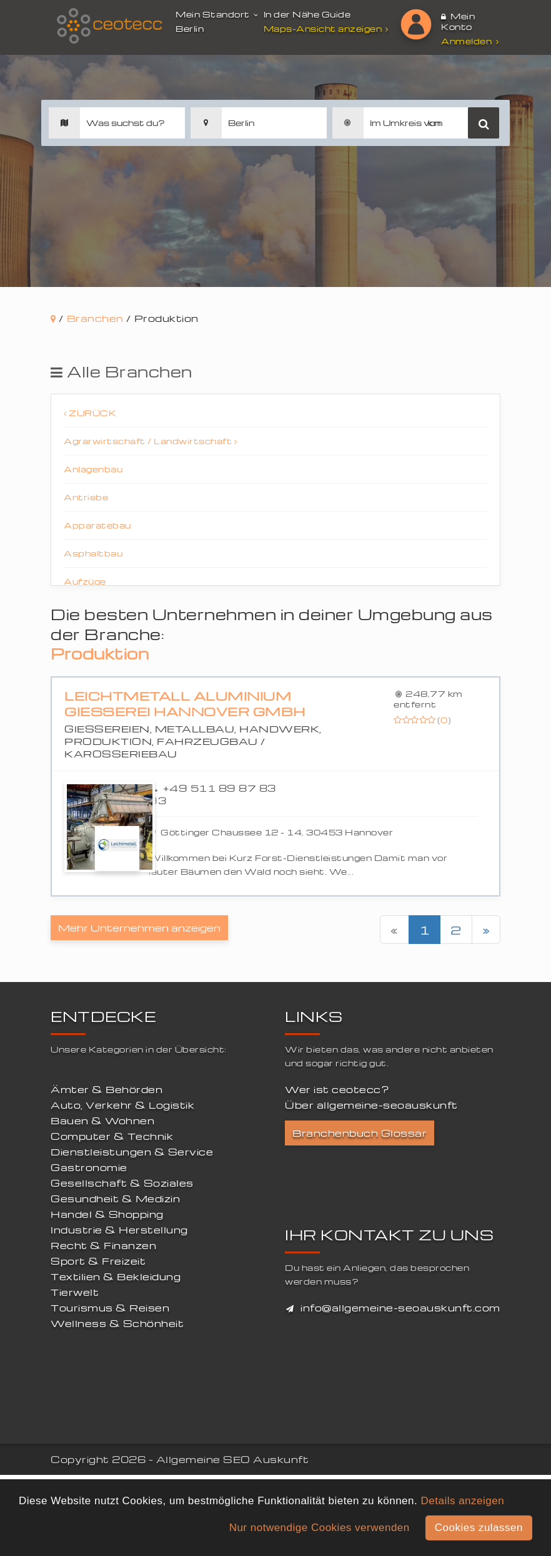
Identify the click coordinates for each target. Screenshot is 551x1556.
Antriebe (86, 497)
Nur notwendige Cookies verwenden (319, 1528)
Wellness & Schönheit (117, 1323)
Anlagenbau (93, 469)
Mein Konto (458, 21)
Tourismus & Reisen (110, 1307)
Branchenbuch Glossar (359, 1133)
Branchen (95, 318)
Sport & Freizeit (98, 1261)
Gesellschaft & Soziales (122, 1183)
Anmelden (470, 41)
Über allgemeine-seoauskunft (371, 1105)
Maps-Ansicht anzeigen (328, 28)
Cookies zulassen (479, 1528)
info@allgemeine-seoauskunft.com (400, 1307)
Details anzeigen (462, 1501)
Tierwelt (75, 1292)
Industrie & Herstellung (119, 1229)
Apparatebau (97, 525)
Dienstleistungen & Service (132, 1151)
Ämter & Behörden (106, 1089)
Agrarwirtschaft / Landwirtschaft (150, 440)
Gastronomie (89, 1167)
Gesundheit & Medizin (115, 1198)
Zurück (90, 412)
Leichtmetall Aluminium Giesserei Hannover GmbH (184, 704)
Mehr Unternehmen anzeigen (139, 927)
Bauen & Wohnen (102, 1120)
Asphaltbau (93, 553)
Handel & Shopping (107, 1214)
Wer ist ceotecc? (337, 1089)
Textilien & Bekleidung (116, 1276)
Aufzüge (85, 581)
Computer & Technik (112, 1136)
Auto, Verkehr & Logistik (122, 1105)
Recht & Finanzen (103, 1245)
